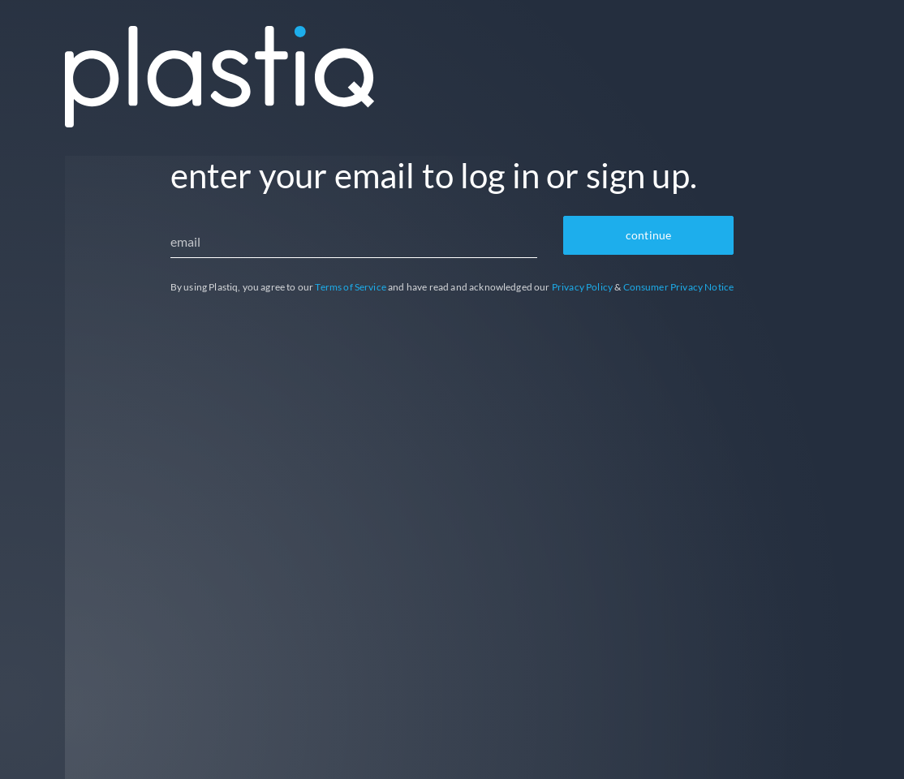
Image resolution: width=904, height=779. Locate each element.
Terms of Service (350, 287)
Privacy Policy (582, 287)
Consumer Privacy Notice (678, 287)
